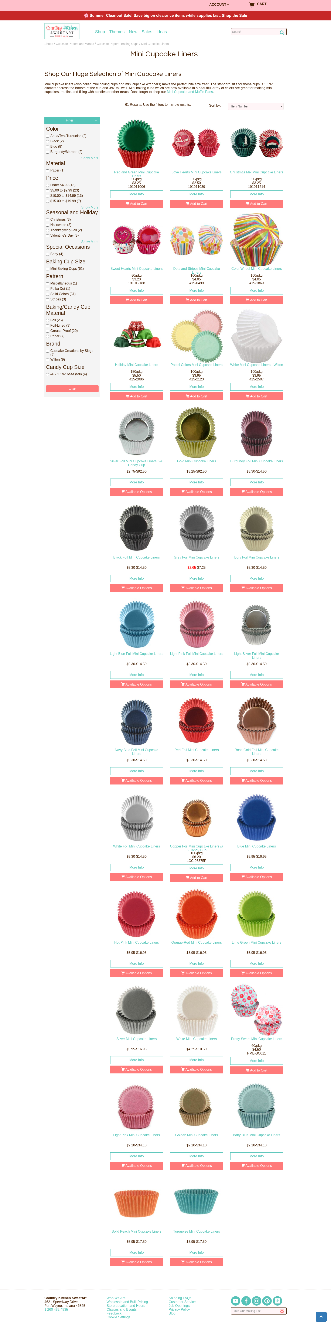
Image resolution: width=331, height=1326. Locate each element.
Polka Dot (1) (58, 288)
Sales (147, 31)
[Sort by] (256, 106)
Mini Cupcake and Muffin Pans (190, 92)
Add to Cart (136, 204)
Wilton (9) (55, 359)
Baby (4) (54, 254)
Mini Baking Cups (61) (65, 268)
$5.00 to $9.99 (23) (62, 190)
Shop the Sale (234, 15)
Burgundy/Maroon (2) (64, 152)
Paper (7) (55, 336)
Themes (116, 31)
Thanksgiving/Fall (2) (64, 230)
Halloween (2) (58, 225)
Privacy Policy (179, 1309)
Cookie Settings (118, 1317)
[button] (321, 1317)
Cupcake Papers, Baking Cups (117, 44)
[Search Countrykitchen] (259, 31)
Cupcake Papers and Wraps (75, 44)
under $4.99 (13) (60, 185)
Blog (172, 1313)
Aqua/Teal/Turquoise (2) (66, 136)
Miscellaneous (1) (61, 283)
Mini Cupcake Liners (155, 44)
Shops (48, 44)
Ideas (162, 31)
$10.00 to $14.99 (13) (64, 195)
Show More (90, 158)
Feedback (114, 1313)
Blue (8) (54, 146)
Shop (100, 31)
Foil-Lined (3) (58, 325)
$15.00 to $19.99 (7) (63, 201)
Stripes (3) (56, 299)
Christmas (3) (58, 219)
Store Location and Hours (126, 1305)
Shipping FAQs (180, 1298)
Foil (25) (54, 320)
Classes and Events (122, 1309)
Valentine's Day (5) (62, 235)
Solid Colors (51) (61, 294)
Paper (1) (55, 170)
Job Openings (179, 1305)
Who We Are (116, 1298)
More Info (136, 194)
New (133, 31)
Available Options (136, 492)
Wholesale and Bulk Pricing (127, 1302)
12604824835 (56, 1309)
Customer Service (182, 1302)
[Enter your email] (259, 1311)
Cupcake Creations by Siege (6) (69, 352)
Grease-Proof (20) (62, 331)
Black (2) (55, 141)
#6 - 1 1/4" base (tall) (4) (66, 374)
